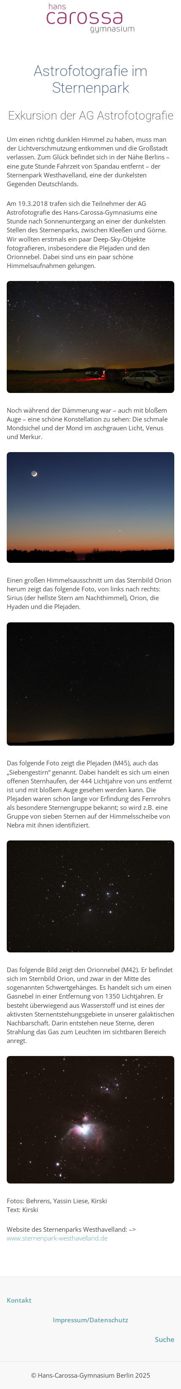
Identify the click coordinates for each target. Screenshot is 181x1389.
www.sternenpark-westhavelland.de (57, 1238)
